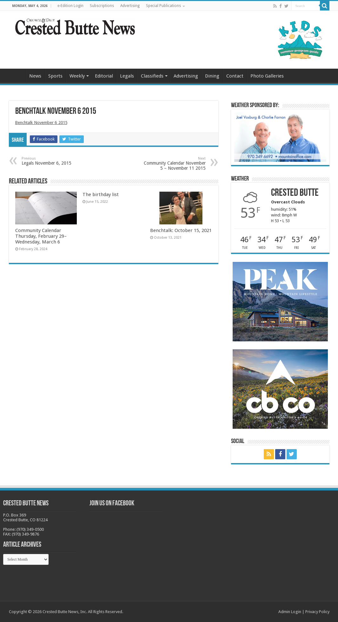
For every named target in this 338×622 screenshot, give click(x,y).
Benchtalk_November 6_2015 (41, 122)
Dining (212, 76)
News (35, 76)
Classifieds (152, 76)
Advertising (130, 5)
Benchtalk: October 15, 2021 (181, 230)
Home (17, 75)
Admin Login (289, 611)
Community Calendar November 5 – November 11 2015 (173, 163)
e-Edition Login (70, 5)
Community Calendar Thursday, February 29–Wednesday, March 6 (41, 236)
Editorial (104, 76)
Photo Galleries (267, 76)
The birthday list (101, 194)
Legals (127, 76)
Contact (234, 76)
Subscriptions (102, 5)
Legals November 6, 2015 (54, 161)
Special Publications (163, 5)
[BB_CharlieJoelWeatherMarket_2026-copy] (280, 136)
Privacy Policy (317, 611)
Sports (55, 76)
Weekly (77, 76)
